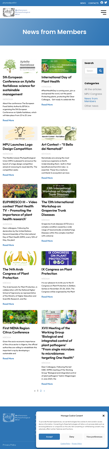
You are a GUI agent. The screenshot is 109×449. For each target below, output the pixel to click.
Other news (91, 106)
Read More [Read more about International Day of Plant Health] (47, 104)
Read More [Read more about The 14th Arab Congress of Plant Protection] (8, 303)
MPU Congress (93, 94)
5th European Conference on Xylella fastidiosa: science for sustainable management (19, 85)
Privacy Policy (77, 443)
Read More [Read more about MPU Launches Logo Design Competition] (8, 174)
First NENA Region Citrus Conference (16, 330)
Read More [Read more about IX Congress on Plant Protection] (47, 296)
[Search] (100, 71)
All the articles (93, 89)
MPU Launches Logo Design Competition (18, 146)
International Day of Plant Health (56, 79)
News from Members (91, 100)
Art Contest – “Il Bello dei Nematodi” (57, 146)
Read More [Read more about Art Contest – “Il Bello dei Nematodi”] (47, 177)
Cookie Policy (65, 443)
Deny (71, 436)
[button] (103, 415)
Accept (49, 436)
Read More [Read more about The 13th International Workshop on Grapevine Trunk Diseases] (47, 240)
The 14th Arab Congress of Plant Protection (16, 273)
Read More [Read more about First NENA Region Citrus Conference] (8, 358)
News (83, 3)
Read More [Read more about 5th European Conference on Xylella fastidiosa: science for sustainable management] (8, 120)
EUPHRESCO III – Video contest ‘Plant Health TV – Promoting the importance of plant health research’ (20, 210)
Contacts (93, 3)
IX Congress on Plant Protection (57, 271)
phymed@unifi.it (9, 2)
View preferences (94, 436)
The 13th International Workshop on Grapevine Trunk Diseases (58, 208)
